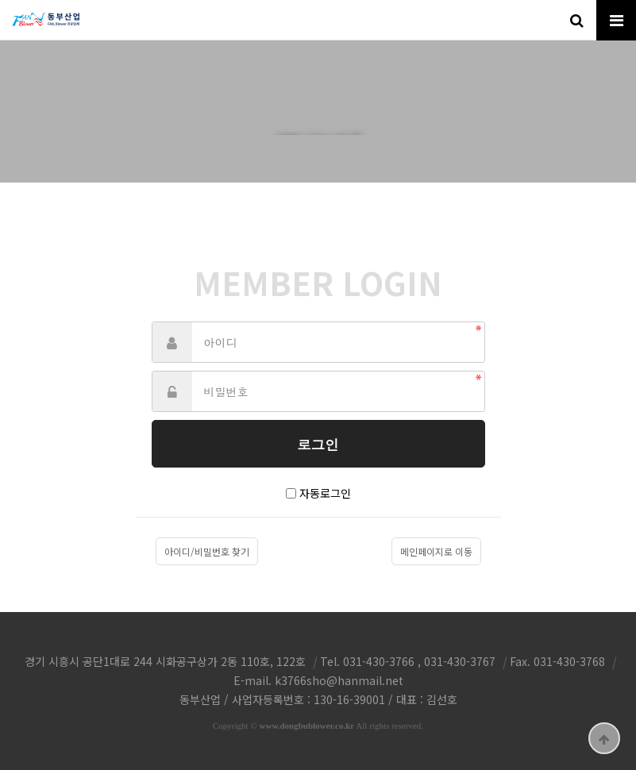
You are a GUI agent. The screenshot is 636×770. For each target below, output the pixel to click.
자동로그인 (325, 493)
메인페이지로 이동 (436, 551)
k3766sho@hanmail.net (339, 680)
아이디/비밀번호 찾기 (206, 551)
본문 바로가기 (0, 0)
